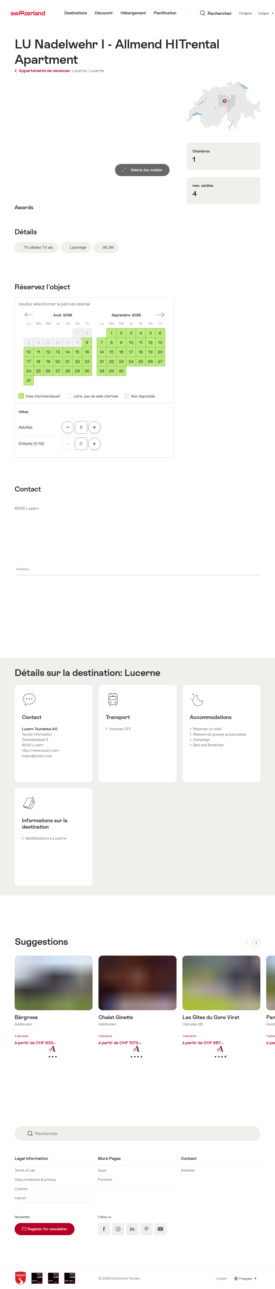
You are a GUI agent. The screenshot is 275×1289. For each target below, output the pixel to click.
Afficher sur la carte (223, 106)
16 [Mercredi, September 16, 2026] (121, 352)
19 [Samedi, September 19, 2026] (150, 352)
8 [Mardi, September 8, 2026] (111, 342)
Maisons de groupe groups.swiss (219, 734)
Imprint (20, 1198)
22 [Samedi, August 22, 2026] (77, 361)
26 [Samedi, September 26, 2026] (150, 361)
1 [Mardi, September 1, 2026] (111, 333)
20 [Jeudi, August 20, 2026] (57, 361)
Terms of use (25, 1170)
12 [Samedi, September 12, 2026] (150, 342)
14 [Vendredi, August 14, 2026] (68, 352)
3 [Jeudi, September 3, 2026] (131, 333)
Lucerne (96, 70)
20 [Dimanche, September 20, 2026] (160, 352)
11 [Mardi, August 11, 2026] (38, 352)
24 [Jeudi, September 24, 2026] (131, 361)
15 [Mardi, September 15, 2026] (111, 352)
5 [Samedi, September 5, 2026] (150, 333)
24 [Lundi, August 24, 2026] (28, 371)
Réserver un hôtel (207, 729)
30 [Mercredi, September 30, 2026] (121, 371)
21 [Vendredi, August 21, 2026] (68, 361)
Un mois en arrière (29, 315)
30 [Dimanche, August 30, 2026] (87, 371)
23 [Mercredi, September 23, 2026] (121, 361)
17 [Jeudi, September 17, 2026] (131, 352)
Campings (201, 740)
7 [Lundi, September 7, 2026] (102, 342)
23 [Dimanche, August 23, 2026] (87, 361)
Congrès (217, 13)
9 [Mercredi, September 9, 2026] (121, 342)
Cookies (21, 1189)
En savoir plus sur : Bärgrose (54, 1014)
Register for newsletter (48, 1227)
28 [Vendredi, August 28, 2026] (67, 371)
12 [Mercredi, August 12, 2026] (48, 352)
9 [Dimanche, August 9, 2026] (87, 342)
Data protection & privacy (35, 1179)
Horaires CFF (120, 729)
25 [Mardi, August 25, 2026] (38, 371)
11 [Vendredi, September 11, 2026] (140, 342)
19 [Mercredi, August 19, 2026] (48, 361)
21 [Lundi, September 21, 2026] (102, 361)
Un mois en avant (160, 315)
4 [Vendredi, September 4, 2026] (141, 333)
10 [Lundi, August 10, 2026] (29, 352)
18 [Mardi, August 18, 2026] (38, 361)
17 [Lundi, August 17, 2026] (29, 361)
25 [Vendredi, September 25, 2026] (140, 361)
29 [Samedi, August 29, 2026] (77, 371)
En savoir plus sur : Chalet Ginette (137, 1014)
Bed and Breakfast (208, 745)
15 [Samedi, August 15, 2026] (77, 352)
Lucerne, (80, 70)
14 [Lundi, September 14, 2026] (102, 352)
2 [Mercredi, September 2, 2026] (121, 333)
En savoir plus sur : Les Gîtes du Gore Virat (221, 1014)
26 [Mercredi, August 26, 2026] (48, 371)
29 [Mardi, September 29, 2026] (111, 371)
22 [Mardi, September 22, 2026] (111, 361)
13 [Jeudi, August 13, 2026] (58, 352)
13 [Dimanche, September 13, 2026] (160, 342)
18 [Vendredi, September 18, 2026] (141, 352)
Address (188, 1170)
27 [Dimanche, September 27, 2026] (160, 361)
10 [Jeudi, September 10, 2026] (131, 342)
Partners (105, 1179)
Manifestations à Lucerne (46, 838)
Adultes (25, 427)
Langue (238, 13)
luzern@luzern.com (37, 756)
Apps (102, 1170)
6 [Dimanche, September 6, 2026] (160, 333)
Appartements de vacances (43, 70)
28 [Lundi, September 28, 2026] (101, 371)
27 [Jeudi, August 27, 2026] (58, 371)
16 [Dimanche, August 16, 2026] (87, 352)
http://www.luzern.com (40, 750)
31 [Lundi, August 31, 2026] (29, 380)
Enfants (31, 443)
